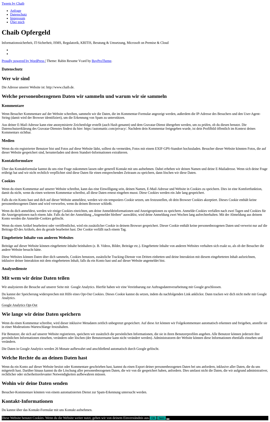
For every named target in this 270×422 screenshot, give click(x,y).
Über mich (17, 22)
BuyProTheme (101, 61)
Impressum (17, 18)
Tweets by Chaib (13, 3)
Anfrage (15, 10)
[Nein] (168, 419)
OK (153, 418)
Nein (161, 418)
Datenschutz (18, 14)
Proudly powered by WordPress (23, 61)
